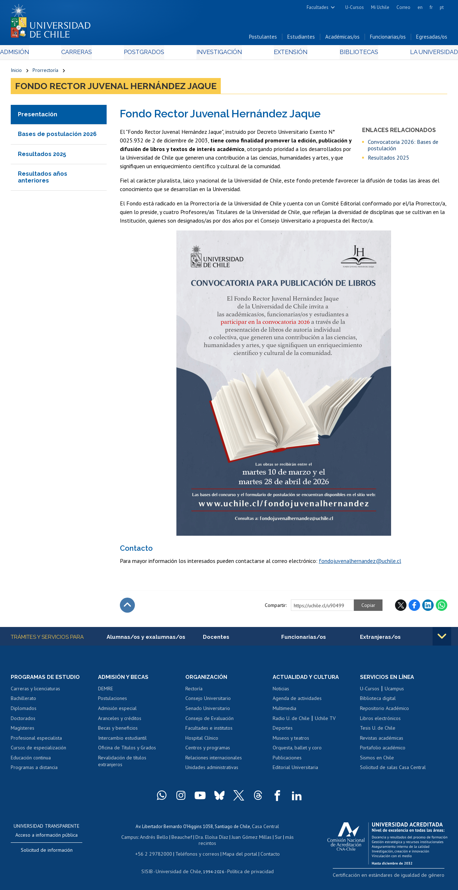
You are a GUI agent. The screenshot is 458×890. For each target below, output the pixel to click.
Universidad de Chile (179, 870)
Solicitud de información (47, 852)
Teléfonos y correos (196, 854)
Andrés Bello (157, 838)
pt (442, 7)
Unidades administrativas (211, 770)
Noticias (281, 691)
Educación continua (31, 760)
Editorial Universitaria (295, 770)
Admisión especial (117, 710)
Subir (127, 606)
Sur (274, 838)
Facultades (317, 7)
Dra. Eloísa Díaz (211, 838)
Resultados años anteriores (42, 179)
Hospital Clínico (201, 740)
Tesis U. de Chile (377, 730)
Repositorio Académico (384, 710)
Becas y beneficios (118, 730)
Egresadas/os (431, 38)
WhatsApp (441, 607)
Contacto (264, 854)
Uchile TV (325, 721)
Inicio (16, 72)
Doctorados (23, 721)
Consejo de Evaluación (209, 721)
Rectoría (194, 691)
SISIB (151, 870)
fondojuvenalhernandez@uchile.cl (360, 562)
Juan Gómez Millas (249, 838)
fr (431, 7)
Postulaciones (112, 701)
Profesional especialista (36, 740)
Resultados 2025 (42, 155)
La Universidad (420, 54)
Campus (134, 838)
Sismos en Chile (377, 760)
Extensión (285, 54)
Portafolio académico (382, 750)
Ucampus (394, 691)
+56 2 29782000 (157, 854)
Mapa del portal (236, 854)
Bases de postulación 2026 (57, 136)
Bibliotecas (349, 54)
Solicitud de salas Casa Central (393, 770)
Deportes (283, 730)
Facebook (414, 607)
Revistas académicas (381, 740)
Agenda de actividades (297, 701)
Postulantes (263, 38)
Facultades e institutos (209, 730)
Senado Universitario (207, 710)
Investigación (218, 54)
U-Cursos (354, 7)
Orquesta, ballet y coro (297, 750)
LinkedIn (428, 607)
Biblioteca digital (378, 701)
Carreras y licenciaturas (35, 691)
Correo (403, 7)
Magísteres (22, 730)
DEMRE (105, 691)
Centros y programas (207, 750)
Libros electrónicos (380, 721)
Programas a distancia (34, 770)
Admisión (27, 54)
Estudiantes (301, 38)
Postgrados (147, 54)
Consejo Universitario (208, 701)
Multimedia (284, 710)
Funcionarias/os (388, 38)
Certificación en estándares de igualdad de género (397, 877)
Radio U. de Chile (291, 721)
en (420, 7)
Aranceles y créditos (119, 721)
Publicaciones (287, 760)
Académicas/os (342, 38)
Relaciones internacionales (213, 760)
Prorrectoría (45, 72)
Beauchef (182, 838)
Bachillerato (23, 701)
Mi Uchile (380, 7)
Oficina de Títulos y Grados (127, 750)
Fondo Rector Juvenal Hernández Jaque (115, 88)
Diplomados (23, 710)
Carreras (84, 54)
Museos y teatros (291, 740)
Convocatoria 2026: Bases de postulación (403, 147)
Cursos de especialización (38, 750)
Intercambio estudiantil (122, 740)
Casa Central (265, 828)
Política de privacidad (247, 870)
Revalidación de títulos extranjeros (122, 763)
